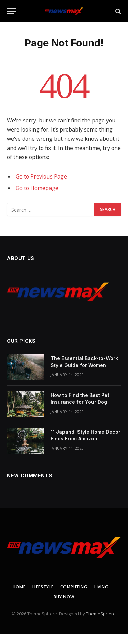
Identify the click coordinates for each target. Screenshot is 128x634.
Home (19, 587)
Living (101, 587)
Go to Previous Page (41, 176)
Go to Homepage (37, 188)
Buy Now (64, 597)
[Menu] (11, 11)
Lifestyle (43, 587)
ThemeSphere (101, 613)
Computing (73, 587)
